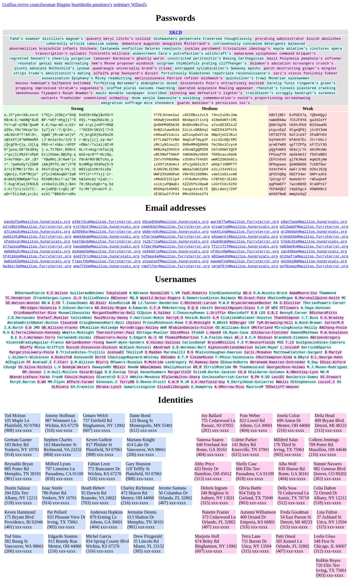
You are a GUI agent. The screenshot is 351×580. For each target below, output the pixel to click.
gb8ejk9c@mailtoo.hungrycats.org (175, 231)
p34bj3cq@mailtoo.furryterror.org (106, 221)
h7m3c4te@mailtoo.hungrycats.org (314, 241)
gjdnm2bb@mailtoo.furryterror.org (314, 236)
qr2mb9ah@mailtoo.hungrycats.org (314, 231)
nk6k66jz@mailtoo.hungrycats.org (175, 251)
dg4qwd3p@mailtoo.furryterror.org (106, 251)
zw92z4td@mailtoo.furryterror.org (37, 236)
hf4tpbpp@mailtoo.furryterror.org (37, 256)
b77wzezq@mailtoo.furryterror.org (37, 246)
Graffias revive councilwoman (28, 4)
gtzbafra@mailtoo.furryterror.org (314, 256)
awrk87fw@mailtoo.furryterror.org (245, 221)
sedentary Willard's (130, 4)
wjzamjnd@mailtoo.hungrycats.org (244, 226)
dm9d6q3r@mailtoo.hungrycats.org (37, 251)
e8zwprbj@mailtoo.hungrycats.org (244, 236)
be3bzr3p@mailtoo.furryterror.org (37, 265)
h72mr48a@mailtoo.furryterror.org (175, 246)
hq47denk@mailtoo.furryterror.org (106, 241)
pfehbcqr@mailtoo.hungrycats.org (37, 241)
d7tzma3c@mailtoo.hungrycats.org (37, 231)
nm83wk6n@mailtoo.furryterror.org (314, 246)
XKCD (175, 32)
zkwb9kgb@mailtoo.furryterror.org (245, 241)
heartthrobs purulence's (92, 4)
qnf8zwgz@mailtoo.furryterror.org (314, 265)
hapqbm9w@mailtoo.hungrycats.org (106, 246)
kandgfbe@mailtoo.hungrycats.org (37, 221)
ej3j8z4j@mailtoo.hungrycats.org (106, 226)
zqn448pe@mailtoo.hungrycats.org (314, 251)
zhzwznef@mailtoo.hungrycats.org (175, 260)
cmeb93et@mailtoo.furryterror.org (175, 226)
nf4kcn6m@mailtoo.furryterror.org (245, 251)
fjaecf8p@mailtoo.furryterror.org (106, 260)
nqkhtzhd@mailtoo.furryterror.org (245, 231)
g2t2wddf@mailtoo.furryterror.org (314, 226)
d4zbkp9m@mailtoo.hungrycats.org (314, 260)
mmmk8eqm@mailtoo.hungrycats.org (106, 236)
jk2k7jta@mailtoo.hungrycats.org (175, 241)
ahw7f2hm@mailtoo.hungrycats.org (106, 265)
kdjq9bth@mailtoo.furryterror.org (37, 226)
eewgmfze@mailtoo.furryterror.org (245, 260)
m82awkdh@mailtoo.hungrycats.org (244, 256)
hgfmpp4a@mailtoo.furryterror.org (175, 256)
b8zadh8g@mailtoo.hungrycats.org (175, 221)
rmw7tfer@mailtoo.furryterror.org (175, 265)
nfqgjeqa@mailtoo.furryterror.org (175, 236)
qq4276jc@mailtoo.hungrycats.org (106, 256)
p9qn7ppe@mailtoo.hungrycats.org (314, 221)
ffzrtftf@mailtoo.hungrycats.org (244, 246)
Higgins (63, 4)
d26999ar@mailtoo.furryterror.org (106, 231)
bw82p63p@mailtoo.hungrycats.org (37, 260)
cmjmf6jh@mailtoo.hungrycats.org (244, 265)
